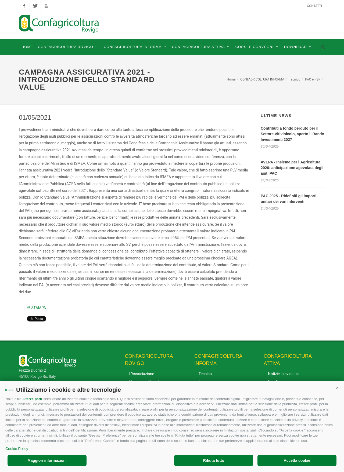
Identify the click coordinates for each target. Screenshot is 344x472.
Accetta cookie (297, 460)
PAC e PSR (312, 79)
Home (231, 79)
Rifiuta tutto (213, 460)
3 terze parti (32, 399)
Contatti (314, 6)
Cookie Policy (16, 449)
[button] (337, 387)
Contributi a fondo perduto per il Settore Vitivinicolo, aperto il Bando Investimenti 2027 (292, 134)
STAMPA (36, 308)
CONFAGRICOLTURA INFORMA (262, 79)
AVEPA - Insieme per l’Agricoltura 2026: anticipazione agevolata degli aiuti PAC (292, 167)
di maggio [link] (65, 143)
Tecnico (294, 79)
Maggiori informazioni (46, 460)
